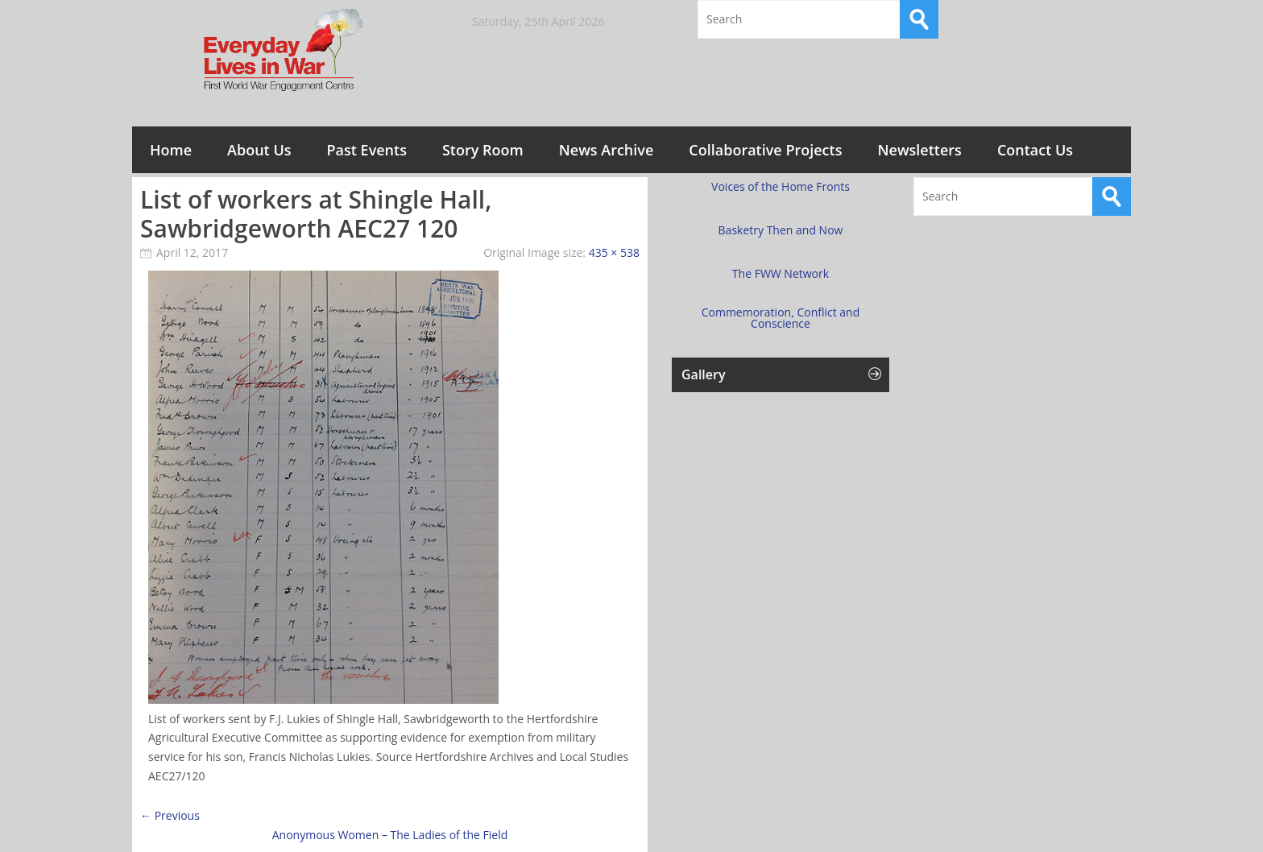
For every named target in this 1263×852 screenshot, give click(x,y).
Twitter (1069, 19)
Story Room (483, 149)
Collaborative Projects (765, 149)
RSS (1111, 19)
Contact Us (1035, 149)
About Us (259, 149)
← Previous (170, 815)
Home (171, 149)
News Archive (606, 149)
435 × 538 (614, 252)
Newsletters (919, 149)
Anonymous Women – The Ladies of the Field (389, 834)
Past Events (367, 149)
